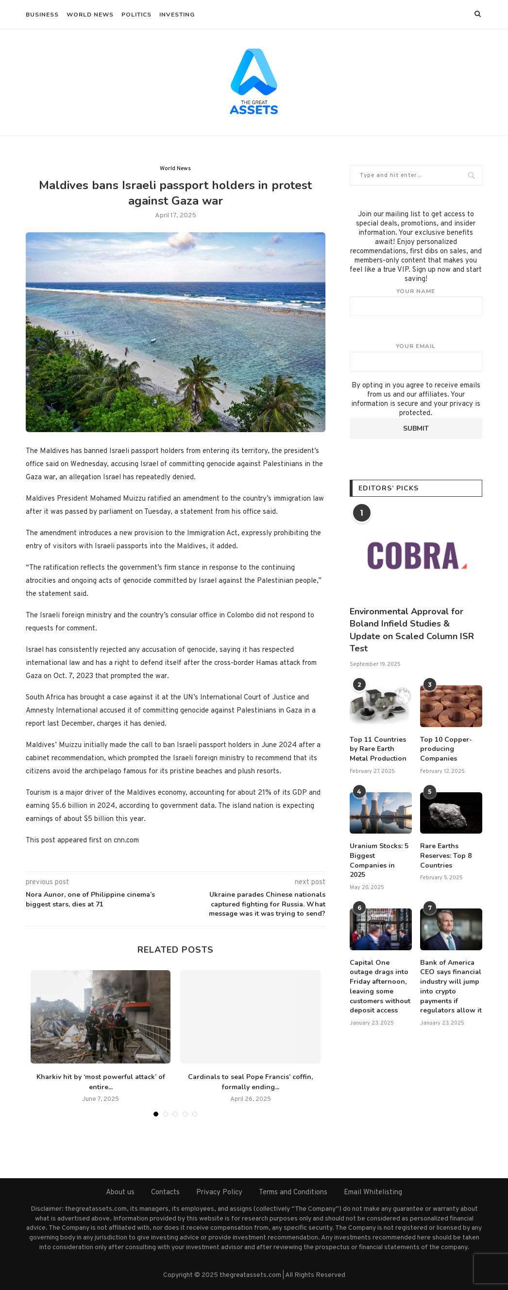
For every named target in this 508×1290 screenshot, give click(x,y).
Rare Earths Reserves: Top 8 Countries (446, 855)
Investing (177, 14)
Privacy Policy (219, 1192)
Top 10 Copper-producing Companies (446, 749)
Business (42, 14)
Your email (416, 356)
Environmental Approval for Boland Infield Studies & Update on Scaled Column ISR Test (412, 630)
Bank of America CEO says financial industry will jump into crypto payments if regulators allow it (451, 986)
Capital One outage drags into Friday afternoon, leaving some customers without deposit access (380, 986)
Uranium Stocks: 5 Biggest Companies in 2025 (379, 860)
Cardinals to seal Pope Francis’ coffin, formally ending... (250, 1082)
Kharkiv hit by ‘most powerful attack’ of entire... (100, 1082)
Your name (416, 301)
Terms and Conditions (293, 1192)
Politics (136, 14)
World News (90, 14)
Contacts (165, 1192)
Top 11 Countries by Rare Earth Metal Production (378, 749)
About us (120, 1192)
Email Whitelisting (373, 1192)
